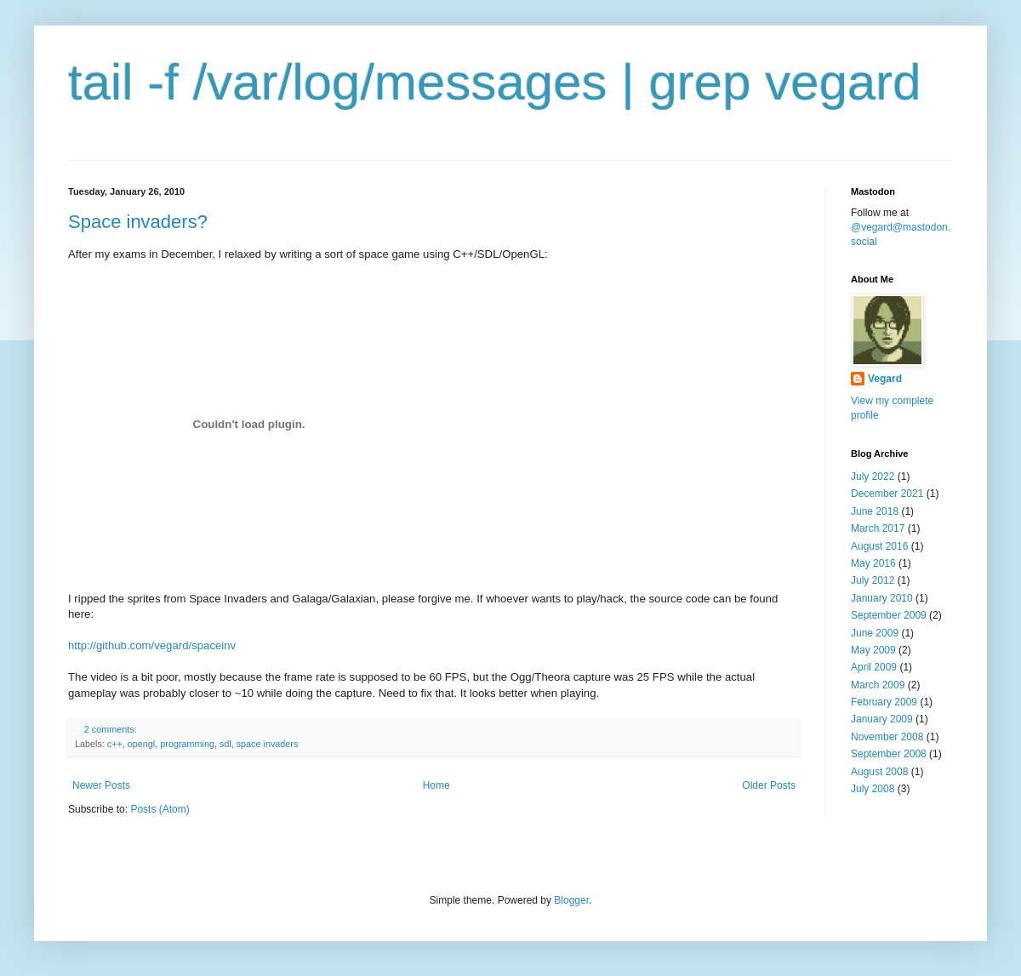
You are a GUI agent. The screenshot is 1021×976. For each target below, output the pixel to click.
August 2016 (879, 546)
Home (436, 785)
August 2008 (879, 772)
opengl (141, 744)
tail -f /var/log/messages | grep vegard (494, 82)
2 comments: (112, 729)
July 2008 (872, 789)
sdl (225, 744)
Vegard (885, 379)
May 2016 (873, 563)
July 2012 (872, 580)
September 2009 (889, 615)
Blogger (571, 900)
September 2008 (889, 754)
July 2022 (872, 476)
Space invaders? (138, 221)
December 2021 (887, 493)
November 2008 (887, 737)
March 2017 (877, 528)
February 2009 (884, 702)
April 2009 (874, 667)
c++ (115, 744)
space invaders (268, 744)
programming (187, 744)
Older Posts (769, 785)
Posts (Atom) (159, 809)
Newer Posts (101, 785)
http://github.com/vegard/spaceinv (152, 645)
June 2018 (874, 511)
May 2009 (873, 650)
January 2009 (882, 719)
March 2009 (877, 685)
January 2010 (882, 598)
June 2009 (874, 633)
